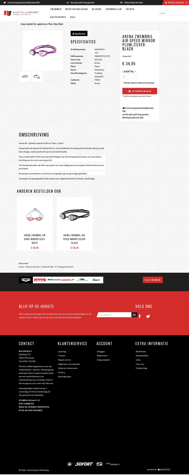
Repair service (64, 359)
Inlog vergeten (103, 359)
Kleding (97, 9)
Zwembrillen (114, 9)
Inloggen (101, 351)
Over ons (140, 364)
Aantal (130, 71)
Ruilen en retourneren (67, 368)
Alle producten (32, 266)
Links (138, 359)
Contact (62, 355)
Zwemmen (55, 9)
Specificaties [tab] (79, 33)
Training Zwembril (64, 266)
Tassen (130, 9)
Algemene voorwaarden (69, 364)
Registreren (102, 355)
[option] (26, 280)
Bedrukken (141, 351)
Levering (62, 351)
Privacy (61, 372)
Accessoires (58, 17)
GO (134, 314)
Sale (73, 17)
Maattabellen (142, 355)
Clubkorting (141, 368)
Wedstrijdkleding (76, 9)
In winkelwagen (139, 91)
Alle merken (152, 279)
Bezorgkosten (64, 376)
